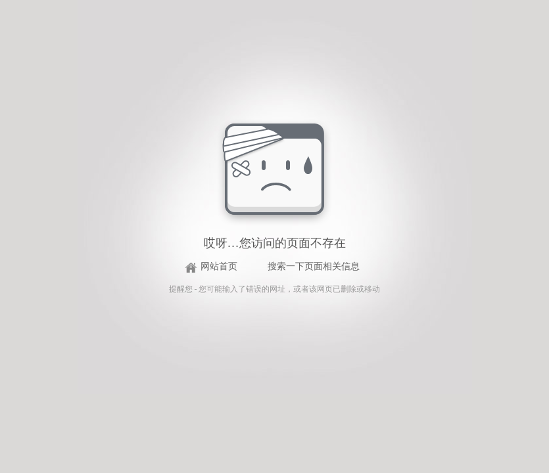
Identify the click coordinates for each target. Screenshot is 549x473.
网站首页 (219, 266)
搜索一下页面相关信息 (314, 266)
